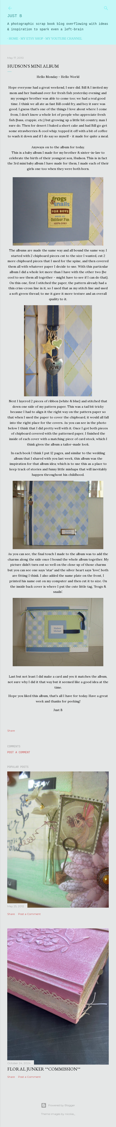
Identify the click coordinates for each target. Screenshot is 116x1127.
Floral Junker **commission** (43, 1069)
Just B (14, 16)
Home (12, 38)
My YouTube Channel (62, 38)
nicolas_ (70, 1114)
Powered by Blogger (58, 1105)
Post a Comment (18, 752)
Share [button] (11, 730)
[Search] (106, 7)
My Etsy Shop (30, 38)
